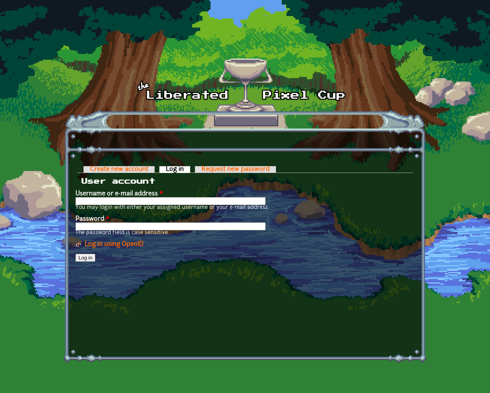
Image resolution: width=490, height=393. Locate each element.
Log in (178, 169)
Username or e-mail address (119, 194)
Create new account (119, 169)
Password (92, 219)
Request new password (235, 169)
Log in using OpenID (114, 244)
